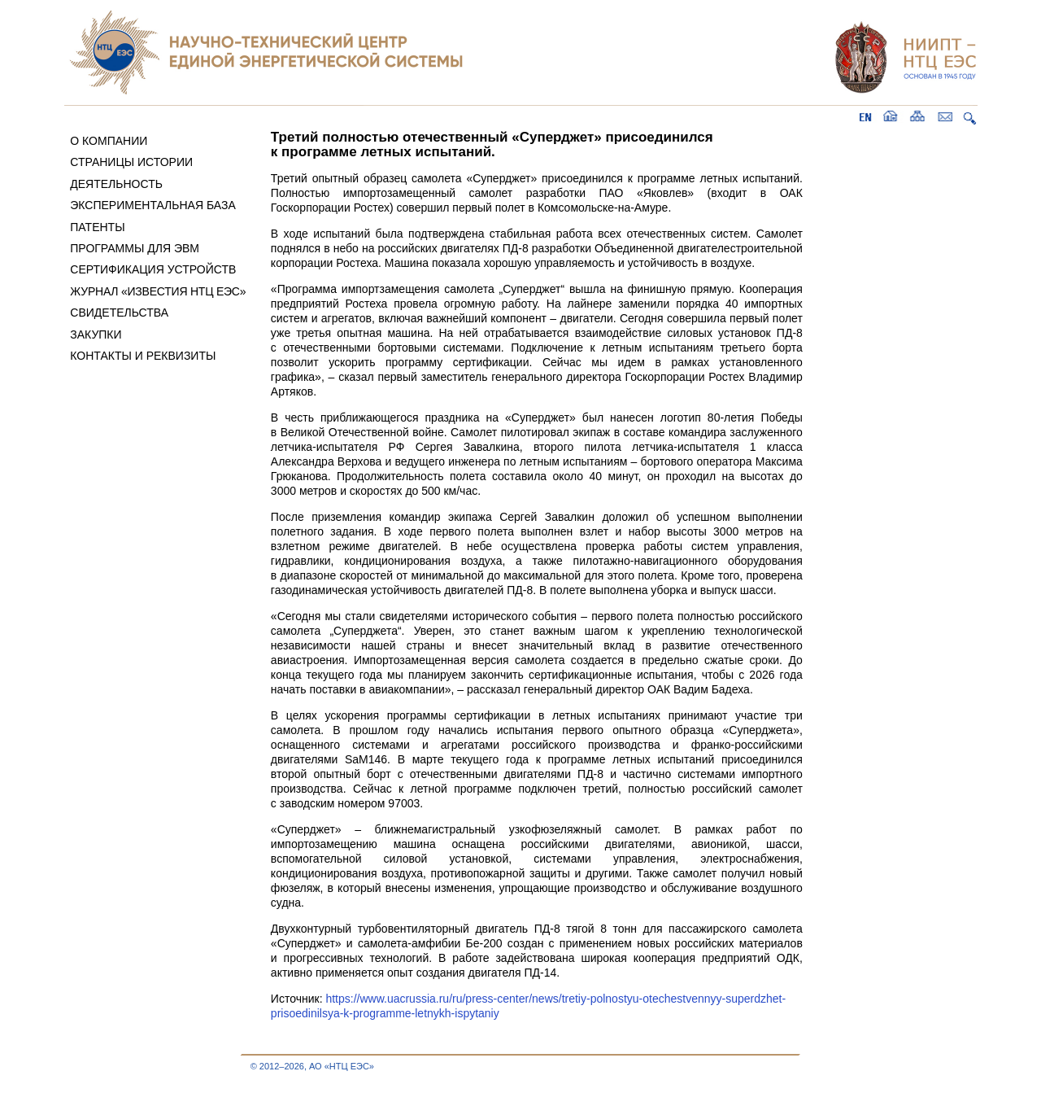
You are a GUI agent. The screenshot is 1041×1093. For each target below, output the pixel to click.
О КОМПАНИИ (108, 140)
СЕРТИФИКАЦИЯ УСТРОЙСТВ (153, 269)
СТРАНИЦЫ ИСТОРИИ (131, 161)
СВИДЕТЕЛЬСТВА (119, 312)
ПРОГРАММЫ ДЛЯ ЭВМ (134, 248)
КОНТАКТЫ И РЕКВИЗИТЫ (143, 355)
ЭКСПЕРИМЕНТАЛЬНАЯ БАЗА (153, 205)
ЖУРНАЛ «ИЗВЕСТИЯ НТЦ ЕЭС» (158, 291)
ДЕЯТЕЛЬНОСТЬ (116, 183)
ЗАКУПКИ (95, 334)
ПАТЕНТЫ (97, 227)
